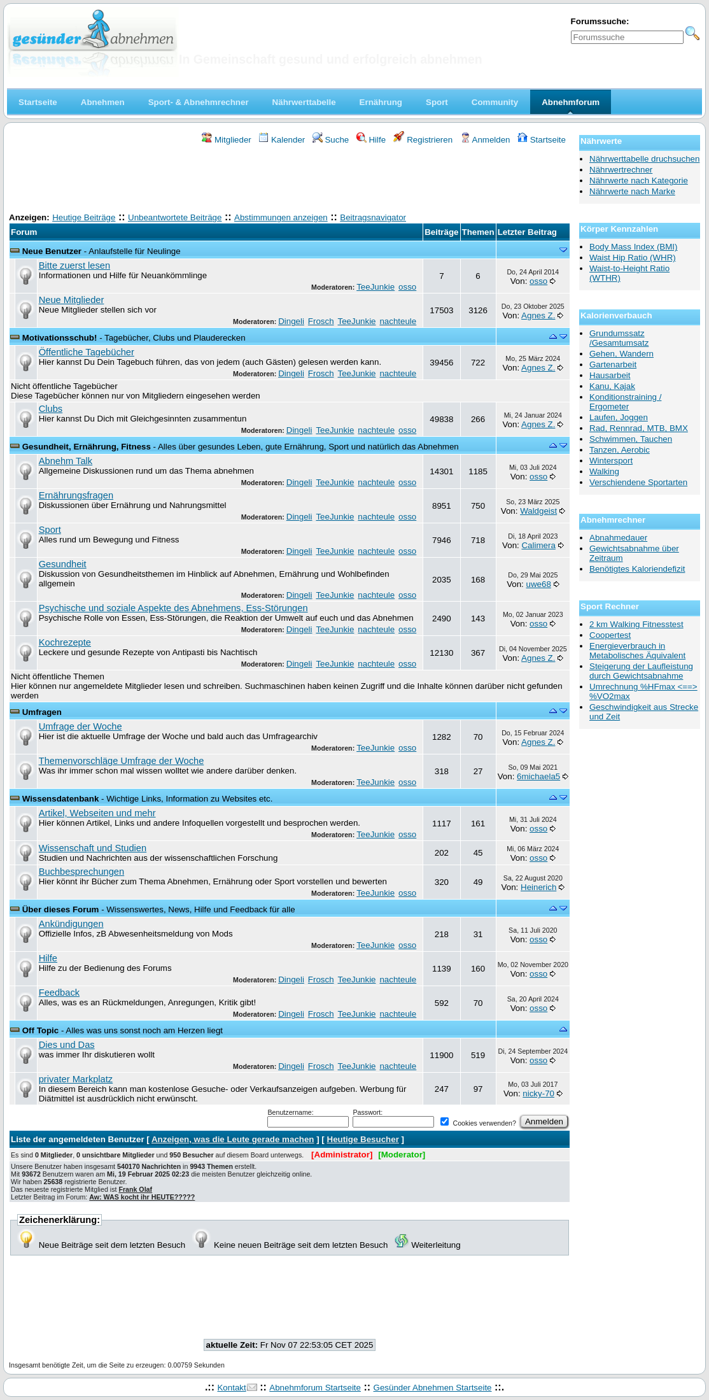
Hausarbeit (609, 375)
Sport (50, 530)
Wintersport (611, 460)
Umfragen (42, 712)
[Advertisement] (289, 180)
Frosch (321, 321)
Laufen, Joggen (618, 417)
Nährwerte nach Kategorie (638, 180)
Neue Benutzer (51, 251)
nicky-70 (538, 1093)
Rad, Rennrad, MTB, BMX (638, 428)
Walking (604, 471)
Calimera (538, 545)
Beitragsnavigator (373, 217)
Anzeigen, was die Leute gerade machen (232, 1139)
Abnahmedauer (618, 537)
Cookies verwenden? (478, 1123)
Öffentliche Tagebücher (86, 352)
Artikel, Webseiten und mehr (97, 813)
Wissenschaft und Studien (92, 848)
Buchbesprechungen (81, 871)
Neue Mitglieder (71, 300)
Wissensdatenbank (60, 798)
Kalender (281, 140)
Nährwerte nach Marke (632, 191)
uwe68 (538, 584)
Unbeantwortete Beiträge (174, 217)
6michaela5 (538, 776)
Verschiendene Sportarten (638, 482)
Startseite (541, 140)
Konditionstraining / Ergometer (625, 401)
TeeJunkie (375, 287)
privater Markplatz (76, 1079)
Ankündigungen (71, 924)
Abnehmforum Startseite (315, 1387)
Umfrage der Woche (80, 726)
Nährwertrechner (620, 169)
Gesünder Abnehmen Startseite (433, 1387)
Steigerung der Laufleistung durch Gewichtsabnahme (641, 671)
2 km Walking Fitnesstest (636, 624)
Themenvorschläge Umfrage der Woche (121, 761)
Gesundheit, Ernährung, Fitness (86, 446)
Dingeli (291, 321)
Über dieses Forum (60, 909)
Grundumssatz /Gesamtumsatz (619, 338)
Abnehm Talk (65, 461)
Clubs (50, 409)
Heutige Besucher (363, 1139)
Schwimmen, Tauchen (630, 439)
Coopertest (610, 635)
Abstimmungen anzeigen (281, 217)
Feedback (59, 992)
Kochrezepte (65, 642)
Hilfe (371, 140)
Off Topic (40, 1030)
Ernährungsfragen (76, 495)
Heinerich (538, 887)
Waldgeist (538, 511)
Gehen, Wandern (621, 353)
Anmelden (485, 140)
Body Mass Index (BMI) (633, 246)
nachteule (397, 321)
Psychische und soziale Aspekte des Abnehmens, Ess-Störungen (173, 608)
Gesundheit (63, 564)
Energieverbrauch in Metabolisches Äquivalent (637, 650)
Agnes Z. (538, 315)
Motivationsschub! (59, 338)
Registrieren (423, 140)
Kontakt (231, 1387)
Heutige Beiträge (83, 217)
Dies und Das (67, 1045)
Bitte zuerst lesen (74, 265)
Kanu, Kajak (612, 386)
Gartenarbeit (612, 364)
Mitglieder (226, 140)
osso (407, 287)
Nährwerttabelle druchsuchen (644, 159)
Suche (330, 140)
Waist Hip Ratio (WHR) (632, 257)
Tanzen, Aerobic (619, 450)
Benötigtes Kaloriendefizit (637, 569)
